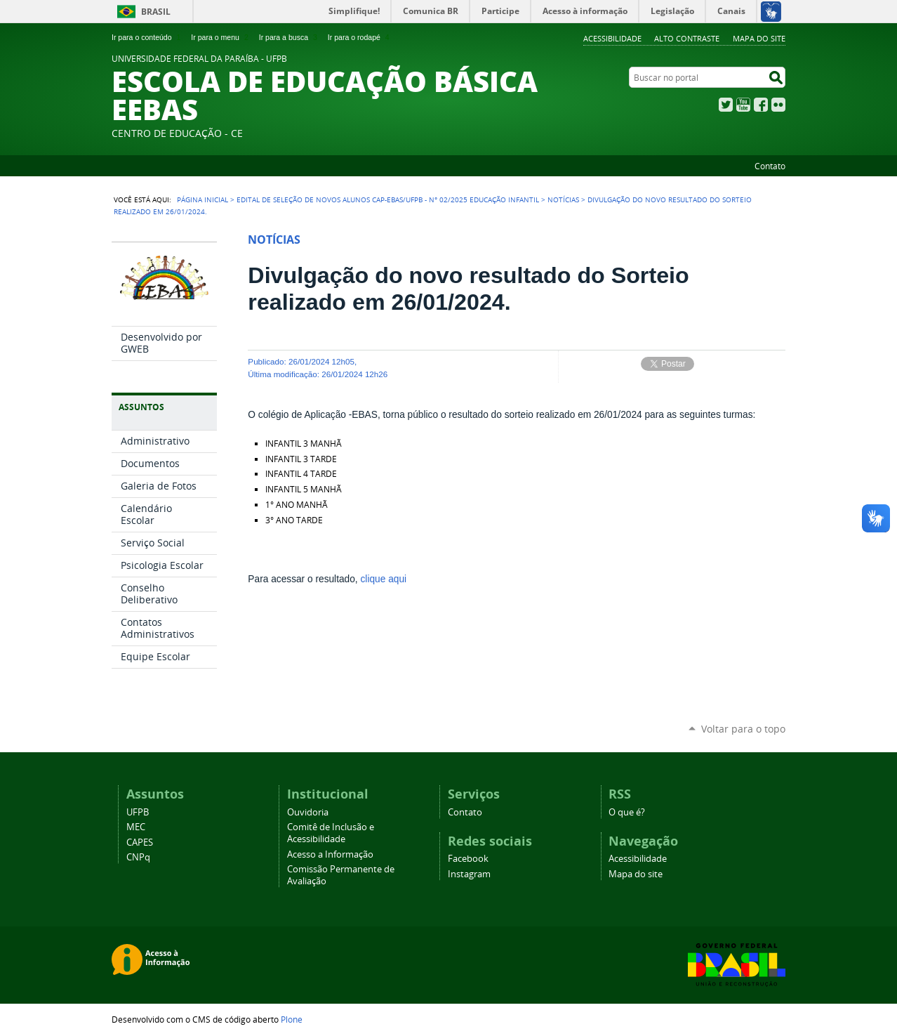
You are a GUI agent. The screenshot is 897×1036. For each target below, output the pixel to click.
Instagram (469, 874)
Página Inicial (202, 199)
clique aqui (384, 579)
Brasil (156, 12)
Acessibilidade (612, 38)
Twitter (726, 105)
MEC (135, 827)
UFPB (137, 812)
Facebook (761, 105)
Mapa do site (759, 38)
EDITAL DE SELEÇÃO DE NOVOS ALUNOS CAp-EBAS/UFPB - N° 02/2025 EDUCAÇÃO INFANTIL (388, 199)
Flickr (778, 105)
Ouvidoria (307, 812)
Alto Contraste (686, 38)
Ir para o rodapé (360, 37)
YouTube (743, 105)
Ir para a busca (289, 37)
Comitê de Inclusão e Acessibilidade (330, 833)
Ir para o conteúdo (147, 37)
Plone (292, 1019)
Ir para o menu (221, 37)
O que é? (627, 812)
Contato (770, 165)
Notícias (563, 199)
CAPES (139, 842)
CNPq (138, 857)
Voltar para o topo (743, 728)
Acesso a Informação (330, 854)
